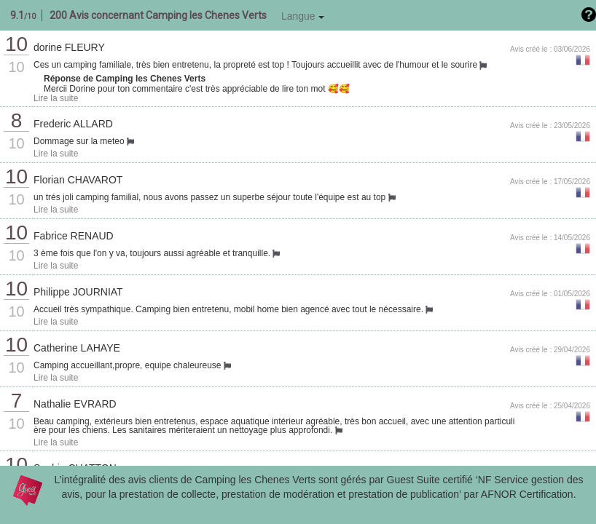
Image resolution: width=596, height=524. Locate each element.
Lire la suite (56, 98)
